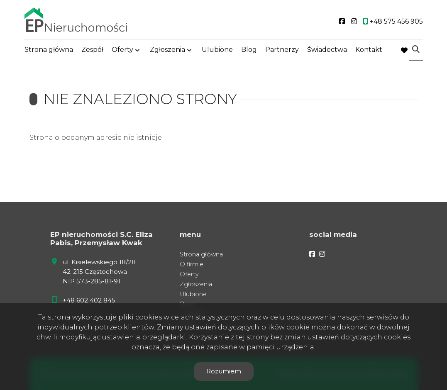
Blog (249, 51)
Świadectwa (327, 51)
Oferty (122, 51)
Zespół (92, 51)
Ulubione (217, 51)
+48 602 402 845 (89, 300)
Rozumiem (223, 371)
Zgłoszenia (167, 51)
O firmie (191, 264)
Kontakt (368, 51)
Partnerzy (282, 51)
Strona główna (48, 51)
